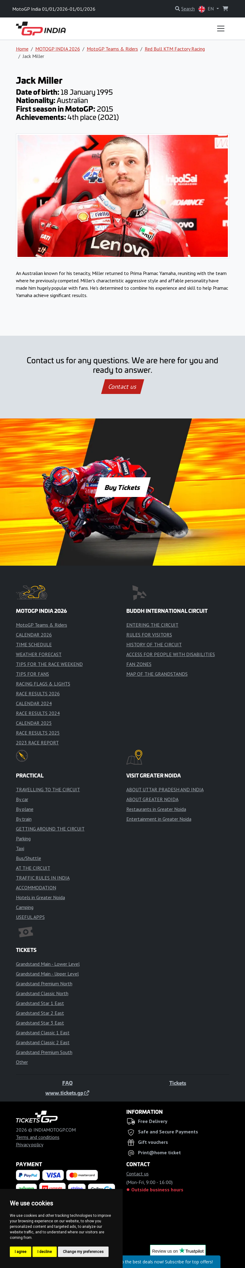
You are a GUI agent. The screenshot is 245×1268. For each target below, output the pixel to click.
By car (22, 799)
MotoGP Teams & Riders (112, 49)
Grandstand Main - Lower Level (48, 964)
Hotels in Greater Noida (40, 897)
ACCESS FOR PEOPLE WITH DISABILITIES (170, 654)
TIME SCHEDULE (34, 644)
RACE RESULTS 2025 (38, 733)
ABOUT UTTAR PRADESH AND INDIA (165, 789)
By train (24, 819)
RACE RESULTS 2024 (38, 713)
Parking (23, 838)
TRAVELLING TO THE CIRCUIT (48, 789)
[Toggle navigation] (220, 28)
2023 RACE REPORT (37, 742)
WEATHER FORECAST (39, 654)
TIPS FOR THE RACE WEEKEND (49, 664)
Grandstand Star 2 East (40, 1013)
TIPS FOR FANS (32, 674)
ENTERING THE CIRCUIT (152, 625)
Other (22, 1062)
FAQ (67, 1083)
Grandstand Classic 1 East (43, 1032)
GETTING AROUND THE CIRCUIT (50, 829)
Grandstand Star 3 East (40, 1023)
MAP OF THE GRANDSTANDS (157, 674)
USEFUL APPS (30, 917)
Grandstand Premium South (44, 1052)
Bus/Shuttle (28, 858)
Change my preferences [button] (83, 1252)
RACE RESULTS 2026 (38, 693)
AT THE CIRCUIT (33, 868)
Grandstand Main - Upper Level (47, 974)
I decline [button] (44, 1252)
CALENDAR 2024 (34, 703)
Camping (24, 907)
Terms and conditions (37, 1137)
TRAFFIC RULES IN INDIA (43, 878)
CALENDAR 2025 (34, 723)
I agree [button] (20, 1252)
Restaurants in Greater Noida (156, 809)
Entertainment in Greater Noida (158, 819)
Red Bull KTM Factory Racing (175, 49)
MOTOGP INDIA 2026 (57, 49)
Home (22, 49)
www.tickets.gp (67, 1092)
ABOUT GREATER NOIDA (152, 799)
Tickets (177, 1083)
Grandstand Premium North (44, 983)
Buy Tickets (122, 487)
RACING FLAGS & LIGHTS (43, 684)
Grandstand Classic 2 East (43, 1042)
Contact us (122, 387)
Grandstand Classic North (42, 993)
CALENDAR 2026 (34, 635)
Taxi (20, 848)
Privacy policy (29, 1144)
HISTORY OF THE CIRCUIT (154, 644)
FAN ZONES (138, 664)
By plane (24, 809)
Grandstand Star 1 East (40, 1003)
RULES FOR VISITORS (149, 635)
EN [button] (206, 9)
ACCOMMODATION (36, 887)
